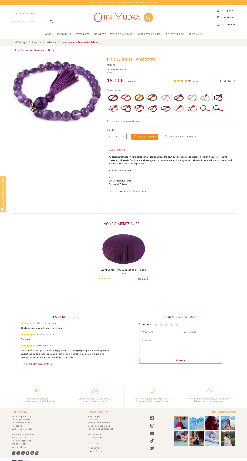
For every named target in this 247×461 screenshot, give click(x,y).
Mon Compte (94, 416)
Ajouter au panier (144, 136)
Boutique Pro (94, 434)
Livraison (92, 420)
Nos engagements (21, 420)
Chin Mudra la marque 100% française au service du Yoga (123, 2)
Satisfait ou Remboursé (100, 423)
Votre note (145, 324)
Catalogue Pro (95, 437)
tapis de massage (121, 34)
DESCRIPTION (117, 150)
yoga (48, 34)
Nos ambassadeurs (21, 441)
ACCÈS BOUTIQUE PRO (25, 14)
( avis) (195, 81)
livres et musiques (149, 34)
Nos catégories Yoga (22, 416)
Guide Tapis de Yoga (22, 429)
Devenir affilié (19, 447)
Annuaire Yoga (19, 444)
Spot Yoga (195, 34)
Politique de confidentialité (102, 429)
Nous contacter (95, 448)
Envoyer (180, 360)
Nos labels (17, 426)
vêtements (82, 34)
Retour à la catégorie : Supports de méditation (33, 50)
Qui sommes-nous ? (22, 423)
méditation (63, 34)
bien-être (100, 34)
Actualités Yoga (20, 437)
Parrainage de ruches (22, 434)
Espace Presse (95, 451)
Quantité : (111, 130)
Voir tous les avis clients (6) (37, 364)
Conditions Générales (99, 426)
